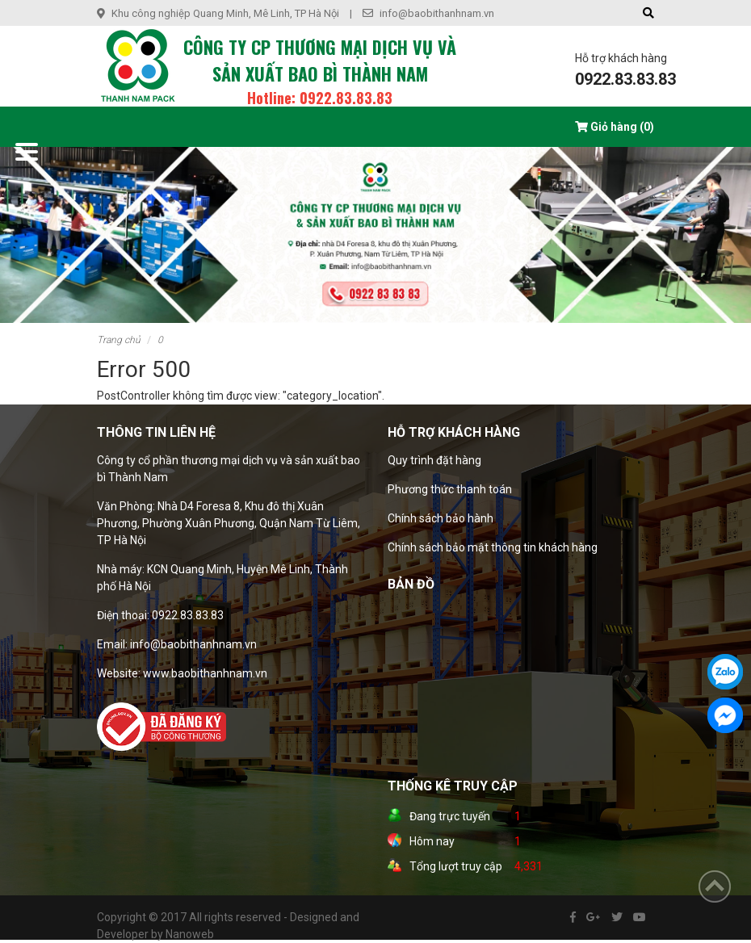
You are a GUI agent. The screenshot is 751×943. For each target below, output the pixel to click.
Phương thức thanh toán (450, 489)
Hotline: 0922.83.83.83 (319, 97)
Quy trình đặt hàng (434, 460)
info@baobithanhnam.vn (437, 13)
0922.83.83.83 (625, 79)
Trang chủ (119, 340)
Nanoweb (190, 934)
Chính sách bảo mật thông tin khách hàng (493, 547)
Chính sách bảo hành (440, 518)
